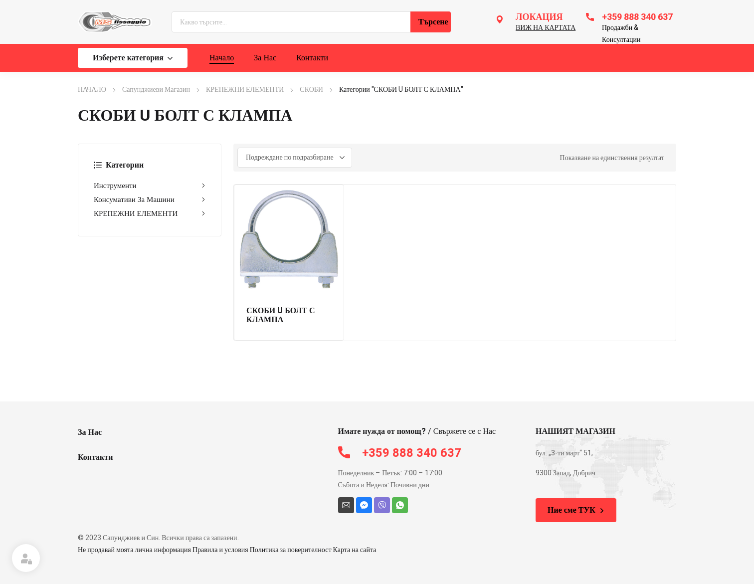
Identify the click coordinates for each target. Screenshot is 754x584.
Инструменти (149, 186)
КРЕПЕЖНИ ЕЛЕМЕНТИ (245, 89)
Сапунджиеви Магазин (156, 89)
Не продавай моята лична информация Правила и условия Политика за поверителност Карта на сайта (227, 550)
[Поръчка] (294, 158)
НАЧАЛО (92, 89)
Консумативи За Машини (149, 199)
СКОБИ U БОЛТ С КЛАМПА (280, 315)
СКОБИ (311, 89)
